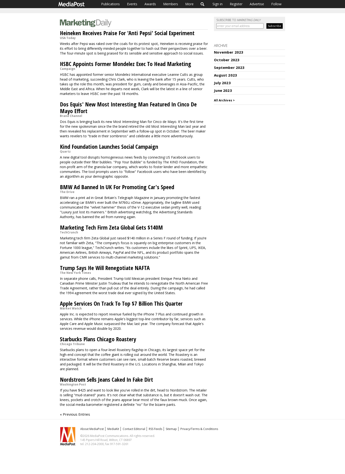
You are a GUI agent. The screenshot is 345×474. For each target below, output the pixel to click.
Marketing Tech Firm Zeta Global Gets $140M (111, 227)
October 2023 (226, 59)
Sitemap (171, 429)
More (189, 4)
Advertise (257, 4)
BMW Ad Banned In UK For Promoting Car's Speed (117, 187)
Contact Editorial (134, 429)
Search (202, 4)
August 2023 (225, 75)
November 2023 (228, 52)
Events (132, 4)
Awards (150, 4)
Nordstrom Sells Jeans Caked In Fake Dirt (106, 379)
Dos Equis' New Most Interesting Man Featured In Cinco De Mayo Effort (128, 107)
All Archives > (224, 100)
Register (236, 4)
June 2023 (223, 90)
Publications (110, 4)
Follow (276, 4)
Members (170, 4)
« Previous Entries (75, 414)
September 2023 (229, 67)
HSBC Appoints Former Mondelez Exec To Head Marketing (125, 64)
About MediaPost (92, 429)
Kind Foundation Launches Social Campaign (109, 146)
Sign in (218, 4)
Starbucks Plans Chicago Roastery (98, 339)
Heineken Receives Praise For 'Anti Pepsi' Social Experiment (127, 33)
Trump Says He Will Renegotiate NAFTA (105, 268)
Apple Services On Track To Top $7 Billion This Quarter (121, 303)
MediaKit (113, 429)
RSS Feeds (155, 429)
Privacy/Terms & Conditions (199, 429)
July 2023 (222, 82)
